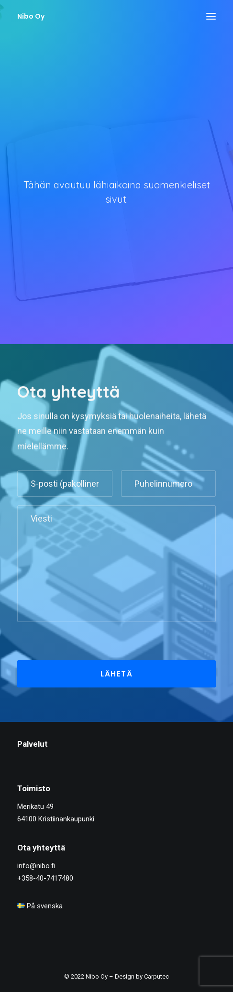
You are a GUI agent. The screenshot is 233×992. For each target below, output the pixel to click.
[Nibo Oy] (30, 16)
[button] (211, 16)
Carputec (156, 976)
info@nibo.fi (36, 865)
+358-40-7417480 (45, 878)
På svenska (40, 906)
